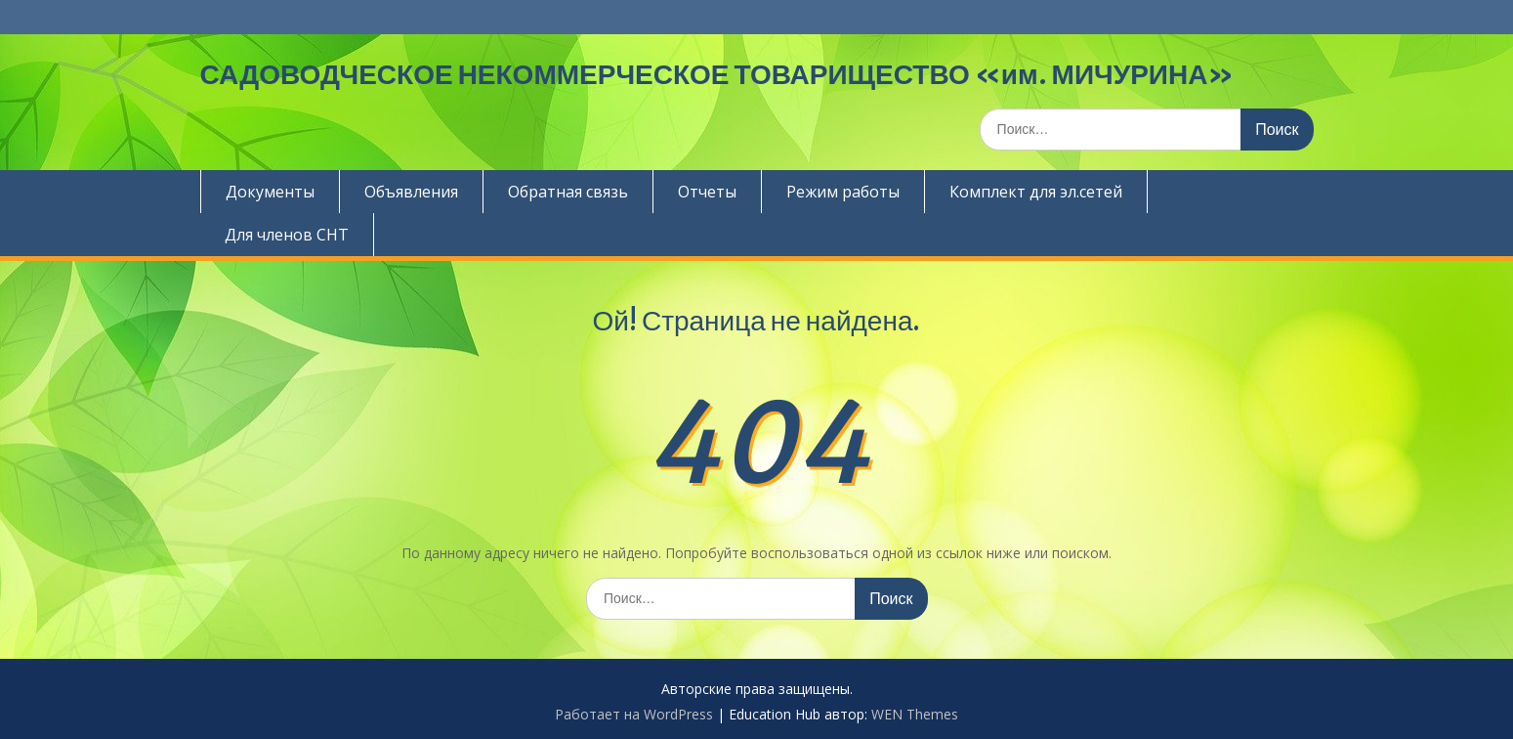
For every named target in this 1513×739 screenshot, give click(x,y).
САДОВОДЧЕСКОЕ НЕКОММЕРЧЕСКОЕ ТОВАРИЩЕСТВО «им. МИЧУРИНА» (717, 74)
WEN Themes (914, 714)
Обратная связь (568, 191)
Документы (270, 191)
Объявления (411, 191)
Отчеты (707, 191)
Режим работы (843, 191)
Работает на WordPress (634, 714)
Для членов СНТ (287, 234)
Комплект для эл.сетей (1035, 191)
